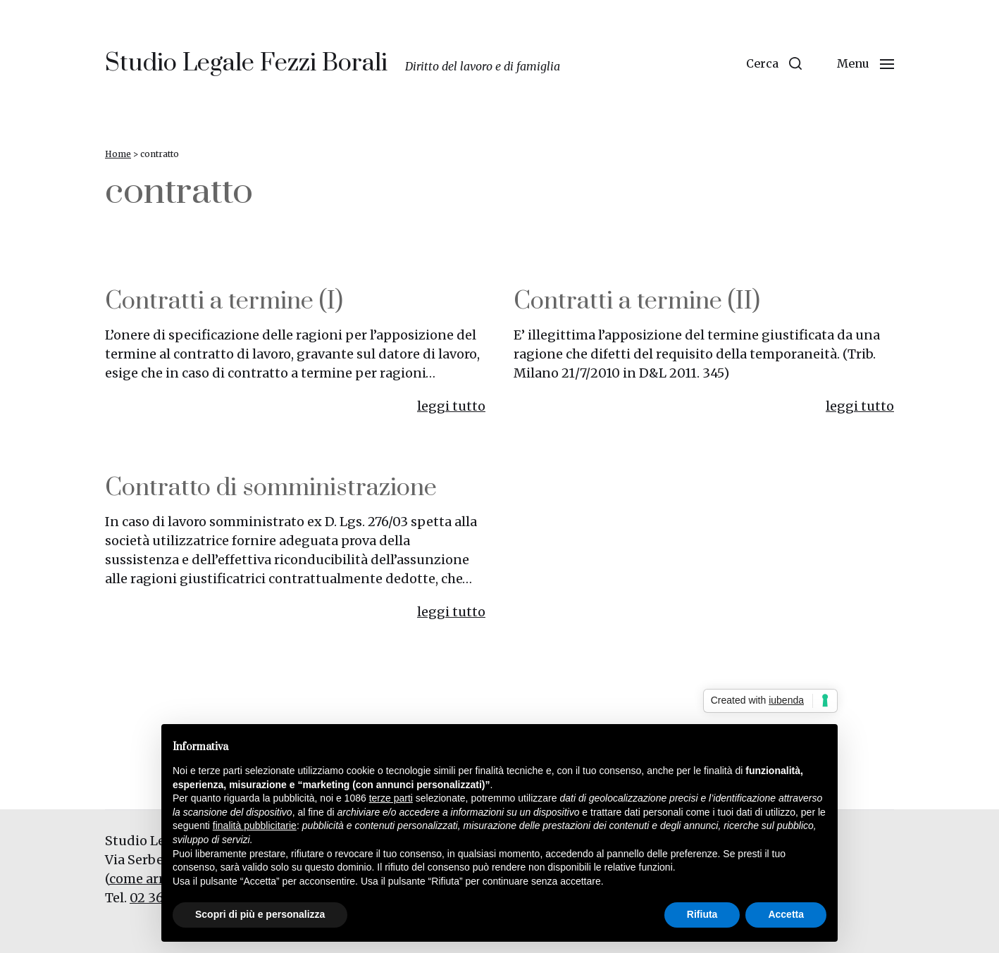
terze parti (391, 798)
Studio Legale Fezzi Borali (246, 63)
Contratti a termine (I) (224, 301)
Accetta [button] (786, 914)
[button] (773, 63)
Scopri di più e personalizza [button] (260, 914)
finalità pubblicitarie (255, 825)
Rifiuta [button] (702, 914)
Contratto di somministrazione (271, 488)
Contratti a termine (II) (637, 301)
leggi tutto (451, 406)
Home (118, 154)
